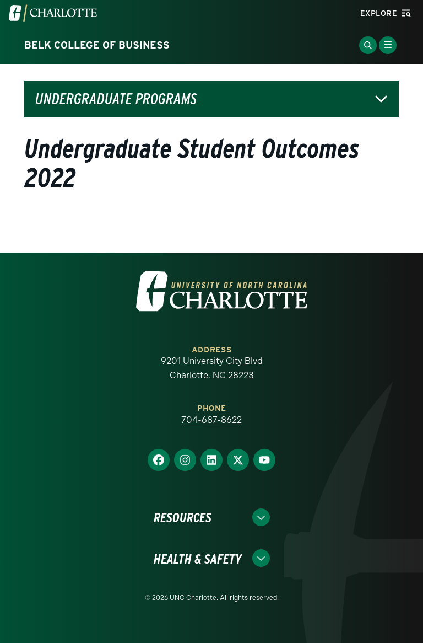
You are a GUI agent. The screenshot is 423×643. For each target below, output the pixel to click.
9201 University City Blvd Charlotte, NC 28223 (212, 368)
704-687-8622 (211, 420)
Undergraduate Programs (116, 99)
